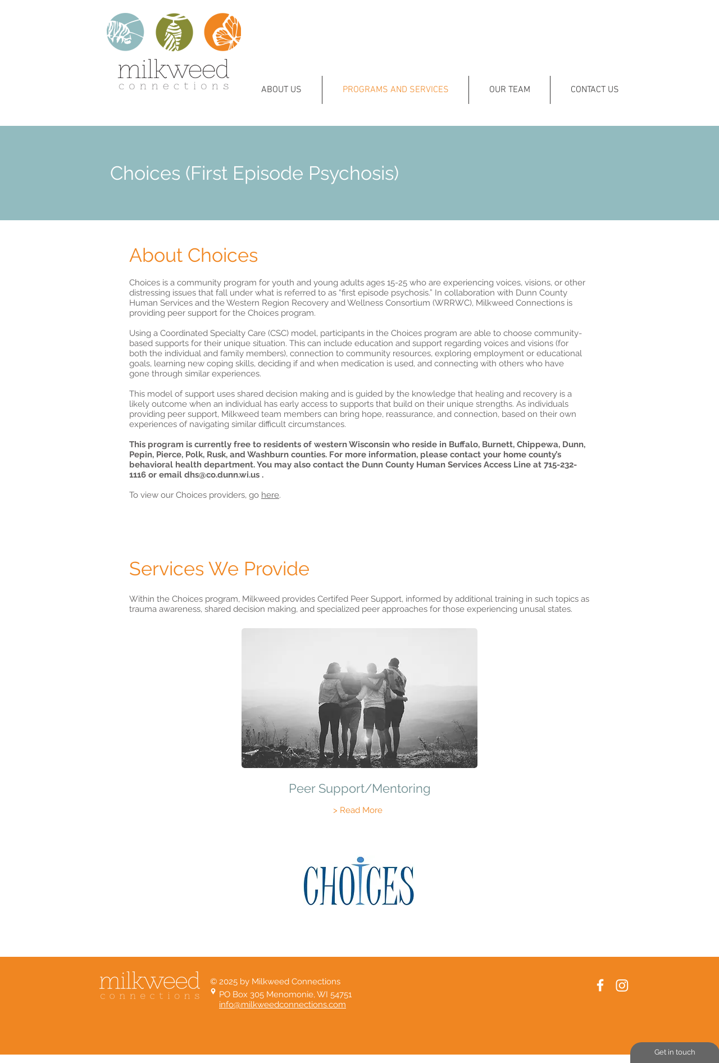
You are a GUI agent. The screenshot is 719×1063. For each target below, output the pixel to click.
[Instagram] (622, 985)
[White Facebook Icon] (600, 985)
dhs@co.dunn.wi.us (222, 475)
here (270, 495)
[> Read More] (357, 810)
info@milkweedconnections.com (282, 1005)
